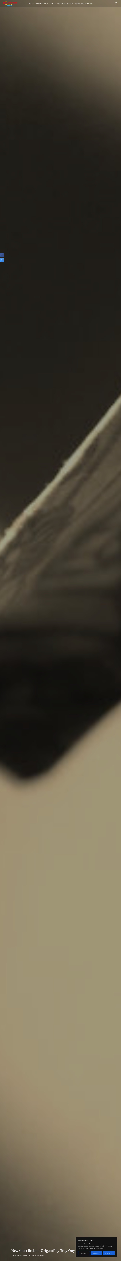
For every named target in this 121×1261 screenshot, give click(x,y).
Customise (84, 1253)
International (41, 3)
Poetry (77, 3)
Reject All (96, 1253)
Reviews (53, 3)
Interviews (61, 3)
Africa (30, 3)
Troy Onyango (29, 1255)
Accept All (108, 1253)
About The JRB (86, 3)
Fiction (70, 3)
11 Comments (41, 1255)
